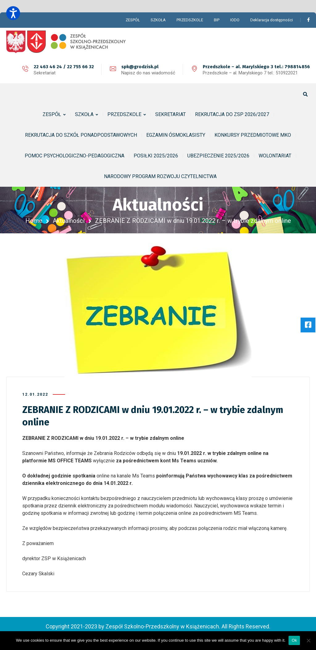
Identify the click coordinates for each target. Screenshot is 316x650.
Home (33, 220)
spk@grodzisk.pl (140, 66)
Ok (294, 640)
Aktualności (69, 220)
